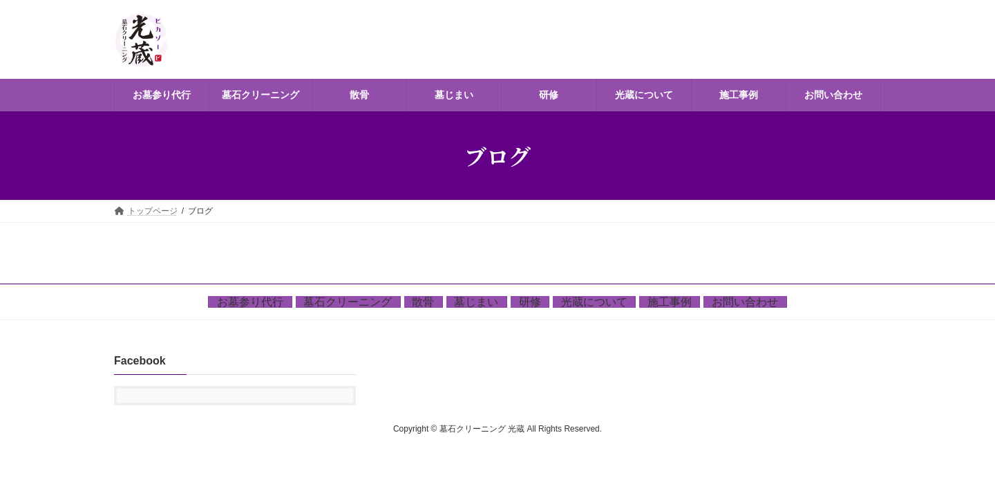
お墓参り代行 (250, 302)
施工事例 (669, 302)
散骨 (423, 302)
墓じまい (476, 302)
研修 (530, 302)
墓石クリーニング (347, 302)
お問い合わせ (745, 302)
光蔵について (594, 302)
